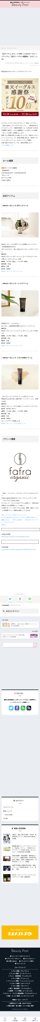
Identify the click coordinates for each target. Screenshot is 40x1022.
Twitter (11, 711)
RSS (29, 711)
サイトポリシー (30, 958)
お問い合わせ (12, 961)
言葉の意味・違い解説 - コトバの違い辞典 (21, 1006)
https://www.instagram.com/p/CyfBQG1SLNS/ (15, 536)
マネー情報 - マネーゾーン (21, 986)
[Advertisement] (17, 26)
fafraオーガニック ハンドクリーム (11, 345)
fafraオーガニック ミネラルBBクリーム (13, 423)
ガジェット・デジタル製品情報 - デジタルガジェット (20, 993)
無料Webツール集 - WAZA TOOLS (20, 1003)
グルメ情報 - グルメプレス (21, 971)
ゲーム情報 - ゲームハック (21, 978)
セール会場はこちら (7, 145)
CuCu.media (8, 814)
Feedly (23, 711)
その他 (5, 818)
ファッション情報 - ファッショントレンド (21, 981)
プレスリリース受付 (27, 961)
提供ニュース (7, 811)
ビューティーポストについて (21, 956)
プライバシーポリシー (14, 958)
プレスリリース (15, 605)
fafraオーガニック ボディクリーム (11, 271)
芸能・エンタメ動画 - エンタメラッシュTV (20, 996)
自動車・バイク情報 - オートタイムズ (20, 991)
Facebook (17, 711)
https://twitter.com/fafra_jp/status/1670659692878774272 (18, 549)
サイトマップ (21, 963)
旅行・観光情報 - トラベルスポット (21, 988)
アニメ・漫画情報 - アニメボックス (21, 976)
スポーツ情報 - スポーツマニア (20, 983)
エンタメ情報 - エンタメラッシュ (20, 973)
